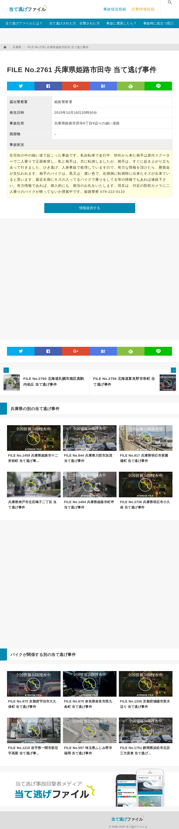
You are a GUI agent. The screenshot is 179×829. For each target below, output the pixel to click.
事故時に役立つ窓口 (158, 23)
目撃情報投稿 (143, 9)
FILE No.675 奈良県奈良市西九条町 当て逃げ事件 (88, 704)
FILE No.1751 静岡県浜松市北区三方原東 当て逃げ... (145, 750)
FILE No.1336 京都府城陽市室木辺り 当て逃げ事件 (145, 704)
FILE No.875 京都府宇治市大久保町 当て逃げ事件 (32, 704)
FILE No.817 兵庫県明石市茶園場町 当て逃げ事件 (144, 458)
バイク (16, 654)
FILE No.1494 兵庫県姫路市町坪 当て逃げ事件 (89, 504)
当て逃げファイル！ (28, 9)
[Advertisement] (92, 56)
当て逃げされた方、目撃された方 (74, 23)
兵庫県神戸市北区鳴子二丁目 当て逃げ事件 (32, 504)
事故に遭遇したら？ (121, 23)
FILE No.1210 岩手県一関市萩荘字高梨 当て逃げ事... (33, 750)
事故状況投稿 (114, 9)
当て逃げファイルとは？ (24, 23)
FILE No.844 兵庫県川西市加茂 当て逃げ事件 (88, 458)
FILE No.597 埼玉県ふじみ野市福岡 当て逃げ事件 (88, 750)
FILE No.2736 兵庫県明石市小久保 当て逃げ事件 (145, 504)
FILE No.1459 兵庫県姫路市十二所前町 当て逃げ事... (33, 458)
